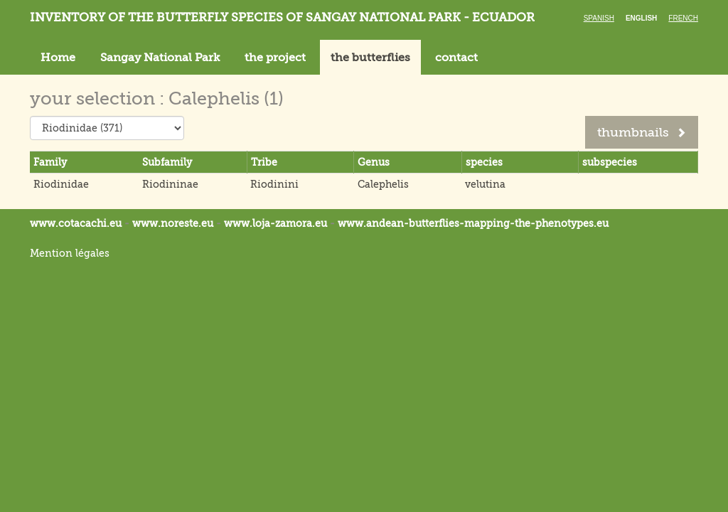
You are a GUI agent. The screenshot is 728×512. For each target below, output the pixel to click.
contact (456, 57)
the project (275, 57)
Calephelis (383, 184)
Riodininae (170, 184)
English (641, 18)
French (683, 18)
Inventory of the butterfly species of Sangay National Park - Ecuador (282, 17)
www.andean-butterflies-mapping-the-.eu (473, 223)
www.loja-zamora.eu (275, 223)
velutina (485, 184)
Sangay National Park (160, 57)
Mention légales (69, 253)
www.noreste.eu (172, 223)
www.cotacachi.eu (76, 223)
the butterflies (370, 57)
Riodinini (274, 184)
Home (58, 57)
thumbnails (641, 132)
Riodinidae (61, 184)
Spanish (599, 18)
